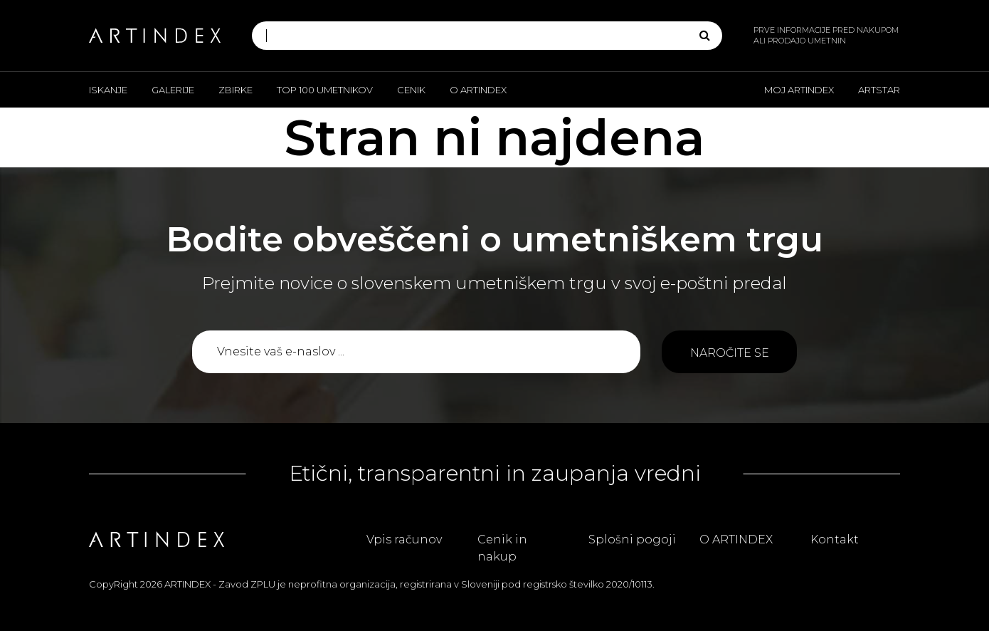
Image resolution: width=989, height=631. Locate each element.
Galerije (173, 89)
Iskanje (108, 89)
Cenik (411, 89)
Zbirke (235, 89)
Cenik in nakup (502, 548)
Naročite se (729, 353)
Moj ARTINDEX (799, 89)
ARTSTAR (879, 89)
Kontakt (834, 539)
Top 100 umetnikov (325, 89)
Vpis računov (404, 539)
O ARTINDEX (478, 89)
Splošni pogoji (632, 539)
